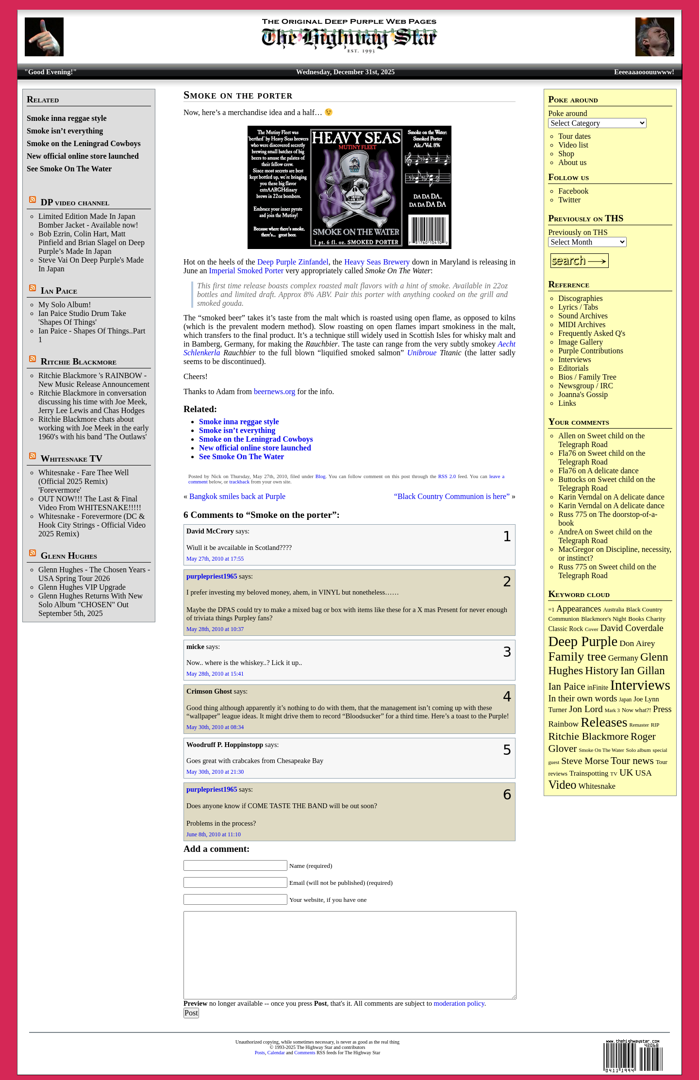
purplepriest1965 (211, 576)
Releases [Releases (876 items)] (604, 722)
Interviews (574, 359)
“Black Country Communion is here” (452, 496)
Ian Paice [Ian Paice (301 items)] (566, 686)
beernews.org (274, 391)
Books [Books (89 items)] (636, 618)
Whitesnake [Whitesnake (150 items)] (597, 786)
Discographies (580, 298)
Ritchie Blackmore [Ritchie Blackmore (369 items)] (588, 736)
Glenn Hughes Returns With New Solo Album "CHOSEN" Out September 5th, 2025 (90, 604)
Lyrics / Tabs (578, 307)
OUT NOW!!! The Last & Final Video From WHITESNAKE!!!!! (89, 503)
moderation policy (458, 1003)
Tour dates (574, 136)
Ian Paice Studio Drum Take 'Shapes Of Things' (82, 317)
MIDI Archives (581, 324)
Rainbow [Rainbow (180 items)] (563, 724)
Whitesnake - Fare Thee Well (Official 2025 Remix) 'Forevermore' (83, 481)
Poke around (567, 113)
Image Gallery (580, 342)
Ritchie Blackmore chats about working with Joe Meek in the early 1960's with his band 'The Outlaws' (93, 428)
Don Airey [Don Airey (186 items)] (637, 643)
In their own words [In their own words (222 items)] (582, 698)
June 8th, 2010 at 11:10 (213, 834)
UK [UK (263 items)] (626, 772)
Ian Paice (59, 290)
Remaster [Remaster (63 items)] (639, 725)
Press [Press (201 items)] (662, 709)
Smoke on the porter (238, 95)
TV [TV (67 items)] (613, 774)
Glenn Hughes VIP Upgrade (82, 587)
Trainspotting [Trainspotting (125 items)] (588, 773)
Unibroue (422, 353)
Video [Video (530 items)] (562, 784)
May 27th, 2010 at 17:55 (215, 558)
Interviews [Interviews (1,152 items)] (640, 685)
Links (567, 403)
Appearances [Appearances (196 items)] (578, 609)
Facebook (573, 191)
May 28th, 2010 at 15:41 (215, 673)
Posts (260, 1052)
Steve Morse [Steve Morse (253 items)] (585, 761)
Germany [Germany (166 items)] (623, 658)
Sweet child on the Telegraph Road (601, 440)
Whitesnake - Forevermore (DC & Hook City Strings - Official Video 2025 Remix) (92, 525)
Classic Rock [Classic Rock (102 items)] (565, 628)
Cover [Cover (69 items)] (592, 629)
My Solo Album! (64, 304)
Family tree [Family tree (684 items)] (577, 656)
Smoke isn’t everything (65, 131)
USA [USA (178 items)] (643, 773)
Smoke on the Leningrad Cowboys (84, 143)
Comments (304, 1052)
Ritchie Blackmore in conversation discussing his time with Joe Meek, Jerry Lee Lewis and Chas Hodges (92, 402)
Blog (321, 476)
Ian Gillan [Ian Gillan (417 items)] (642, 671)
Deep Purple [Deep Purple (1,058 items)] (582, 641)
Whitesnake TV (71, 458)
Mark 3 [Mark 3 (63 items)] (612, 710)
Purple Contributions (590, 351)
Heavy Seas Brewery (377, 262)
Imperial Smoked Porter (246, 270)
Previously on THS (577, 232)
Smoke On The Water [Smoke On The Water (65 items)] (601, 750)
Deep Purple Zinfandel (293, 262)
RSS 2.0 (447, 476)
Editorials (573, 368)
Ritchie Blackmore (78, 361)
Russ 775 (572, 514)
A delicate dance (613, 470)
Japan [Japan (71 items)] (625, 699)
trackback (240, 481)
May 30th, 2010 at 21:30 (215, 771)
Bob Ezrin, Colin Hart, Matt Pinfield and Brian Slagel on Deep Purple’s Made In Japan (91, 242)
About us (572, 162)
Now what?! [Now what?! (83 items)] (636, 710)
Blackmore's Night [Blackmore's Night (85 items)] (603, 618)
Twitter (569, 200)
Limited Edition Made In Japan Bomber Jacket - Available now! (88, 220)
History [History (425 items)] (601, 671)
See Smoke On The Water (69, 169)
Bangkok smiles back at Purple (237, 496)
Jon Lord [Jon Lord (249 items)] (586, 709)
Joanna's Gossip (583, 394)
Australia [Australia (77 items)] (613, 609)
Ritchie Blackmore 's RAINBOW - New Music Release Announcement (94, 379)
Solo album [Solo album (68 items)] (638, 750)
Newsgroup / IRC (585, 386)
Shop (566, 154)
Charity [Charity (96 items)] (656, 618)
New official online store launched (83, 156)
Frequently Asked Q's (591, 333)
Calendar (276, 1052)
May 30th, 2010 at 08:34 (215, 727)
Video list (573, 145)
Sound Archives (583, 316)
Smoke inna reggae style (67, 118)
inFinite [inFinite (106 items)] (597, 687)
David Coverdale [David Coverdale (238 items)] (632, 628)
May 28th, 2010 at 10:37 (215, 629)
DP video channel (75, 202)
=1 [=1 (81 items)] (551, 609)
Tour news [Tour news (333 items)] (632, 760)
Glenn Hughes (69, 555)
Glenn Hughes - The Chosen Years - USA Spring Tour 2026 (94, 573)
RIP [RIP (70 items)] (655, 725)
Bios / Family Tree (587, 377)
